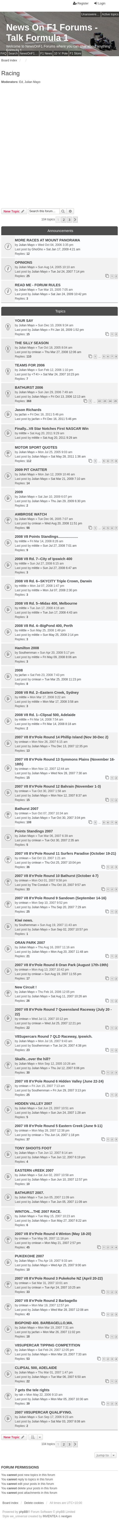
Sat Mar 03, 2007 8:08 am (68, 1421)
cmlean (36, 352)
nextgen (66, 1516)
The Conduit (40, 885)
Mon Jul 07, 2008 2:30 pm (60, 590)
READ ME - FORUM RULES (38, 285)
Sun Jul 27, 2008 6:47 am (60, 568)
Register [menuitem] (81, 3)
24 (110, 401)
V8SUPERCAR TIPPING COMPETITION (47, 1345)
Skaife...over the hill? (32, 1059)
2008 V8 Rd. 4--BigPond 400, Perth (44, 626)
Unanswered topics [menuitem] (90, 14)
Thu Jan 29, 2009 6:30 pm (68, 501)
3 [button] (69, 219)
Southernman (28, 652)
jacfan (23, 414)
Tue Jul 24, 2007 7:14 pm (67, 271)
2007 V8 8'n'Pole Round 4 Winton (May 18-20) (53, 1234)
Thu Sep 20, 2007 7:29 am (68, 907)
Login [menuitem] (99, 3)
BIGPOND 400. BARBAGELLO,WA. (44, 1323)
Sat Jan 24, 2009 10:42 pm (68, 294)
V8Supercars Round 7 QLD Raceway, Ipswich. (53, 1036)
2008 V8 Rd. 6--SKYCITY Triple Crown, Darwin (53, 581)
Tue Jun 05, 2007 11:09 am (69, 1202)
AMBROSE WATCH (31, 514)
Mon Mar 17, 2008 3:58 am (60, 701)
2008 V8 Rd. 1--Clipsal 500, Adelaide (45, 715)
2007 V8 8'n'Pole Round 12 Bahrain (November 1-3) (58, 786)
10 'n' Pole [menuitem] (61, 53)
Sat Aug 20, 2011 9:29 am (60, 437)
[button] (75, 220)
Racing (10, 73)
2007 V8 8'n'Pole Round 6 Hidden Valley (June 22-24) (59, 1081)
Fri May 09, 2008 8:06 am (60, 657)
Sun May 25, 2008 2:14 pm (60, 635)
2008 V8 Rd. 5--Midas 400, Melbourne (46, 603)
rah (21, 1394)
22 (99, 401)
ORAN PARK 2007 (30, 943)
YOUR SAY (24, 321)
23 (104, 401)
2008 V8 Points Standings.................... (46, 537)
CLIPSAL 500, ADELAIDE (36, 1368)
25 (115, 401)
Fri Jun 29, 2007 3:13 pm (69, 1090)
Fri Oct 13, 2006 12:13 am (68, 396)
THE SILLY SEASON (32, 343)
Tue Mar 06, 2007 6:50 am (68, 1377)
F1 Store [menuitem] (75, 53)
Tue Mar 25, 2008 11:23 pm (63, 679)
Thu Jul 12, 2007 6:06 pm (67, 1068)
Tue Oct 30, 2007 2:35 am (62, 840)
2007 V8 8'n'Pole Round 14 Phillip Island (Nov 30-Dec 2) (61, 737)
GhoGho (37, 249)
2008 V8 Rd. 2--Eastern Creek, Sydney (47, 693)
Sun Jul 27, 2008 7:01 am (60, 545)
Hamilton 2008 (27, 648)
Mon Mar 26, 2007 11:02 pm (61, 1332)
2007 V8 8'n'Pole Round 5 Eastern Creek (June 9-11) (58, 1126)
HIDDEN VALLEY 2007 (33, 1104)
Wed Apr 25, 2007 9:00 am (68, 1265)
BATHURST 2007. (29, 1193)
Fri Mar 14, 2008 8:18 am (59, 724)
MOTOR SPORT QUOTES (36, 447)
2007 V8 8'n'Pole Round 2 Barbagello (46, 1301)
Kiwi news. (24, 920)
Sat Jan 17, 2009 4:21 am (63, 249)
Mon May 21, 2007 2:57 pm (63, 1243)
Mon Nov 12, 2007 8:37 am (69, 795)
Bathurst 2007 (26, 809)
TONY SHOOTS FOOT (33, 1148)
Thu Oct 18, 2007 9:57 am (68, 885)
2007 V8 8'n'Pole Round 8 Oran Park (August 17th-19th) (61, 965)
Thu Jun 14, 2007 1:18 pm (62, 1135)
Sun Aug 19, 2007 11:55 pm (63, 974)
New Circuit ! (26, 987)
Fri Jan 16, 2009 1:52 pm (67, 330)
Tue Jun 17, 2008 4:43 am (60, 612)
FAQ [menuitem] (3, 53)
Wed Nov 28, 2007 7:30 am (69, 773)
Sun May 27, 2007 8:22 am (68, 1220)
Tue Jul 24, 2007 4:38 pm (69, 1045)
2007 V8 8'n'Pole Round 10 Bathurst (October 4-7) (56, 876)
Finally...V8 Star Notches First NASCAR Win (52, 429)
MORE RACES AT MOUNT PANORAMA (47, 240)
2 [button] (64, 219)
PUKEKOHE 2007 (29, 1256)
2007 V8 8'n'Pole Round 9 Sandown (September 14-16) (60, 898)
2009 (19, 492)
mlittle (22, 433)
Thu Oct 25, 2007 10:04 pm (63, 862)
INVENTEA (50, 1516)
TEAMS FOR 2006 (30, 365)
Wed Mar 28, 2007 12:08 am (69, 1310)
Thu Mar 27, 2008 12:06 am (63, 352)
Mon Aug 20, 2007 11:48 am (69, 952)
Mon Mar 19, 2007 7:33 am (68, 1354)
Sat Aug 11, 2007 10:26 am (69, 996)
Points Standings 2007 (34, 831)
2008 (19, 670)
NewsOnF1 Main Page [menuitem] (29, 53)
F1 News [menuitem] (46, 53)
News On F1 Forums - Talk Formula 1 (52, 32)
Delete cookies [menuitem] (34, 1503)
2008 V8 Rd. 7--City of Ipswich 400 (43, 559)
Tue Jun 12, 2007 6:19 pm (68, 1157)
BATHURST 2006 (29, 387)
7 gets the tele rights (32, 1390)
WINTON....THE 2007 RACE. (38, 1211)
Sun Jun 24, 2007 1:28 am (68, 1112)
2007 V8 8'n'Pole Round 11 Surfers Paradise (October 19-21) (65, 853)
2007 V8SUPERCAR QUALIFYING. (43, 1412)
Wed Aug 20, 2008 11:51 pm (63, 523)
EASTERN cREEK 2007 (34, 1170)
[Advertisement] (59, 146)
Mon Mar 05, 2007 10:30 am (69, 1399)
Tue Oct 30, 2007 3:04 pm (68, 818)
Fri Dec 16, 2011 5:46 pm (59, 419)
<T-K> (36, 374)
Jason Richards (28, 410)
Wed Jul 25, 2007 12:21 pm (63, 1023)
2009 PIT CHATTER (31, 470)
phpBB (23, 1512)
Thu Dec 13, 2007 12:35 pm (69, 746)
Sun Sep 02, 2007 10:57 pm (69, 929)
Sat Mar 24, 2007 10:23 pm (61, 374)
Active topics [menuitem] (110, 14)
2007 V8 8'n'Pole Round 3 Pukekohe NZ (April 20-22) (59, 1278)
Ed (21, 82)
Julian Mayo (32, 82)
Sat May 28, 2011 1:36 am (68, 456)
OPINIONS (23, 262)
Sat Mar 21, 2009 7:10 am (68, 479)
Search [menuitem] (13, 53)
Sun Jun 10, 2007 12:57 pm (69, 1179)
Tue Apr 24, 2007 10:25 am (62, 1287)
